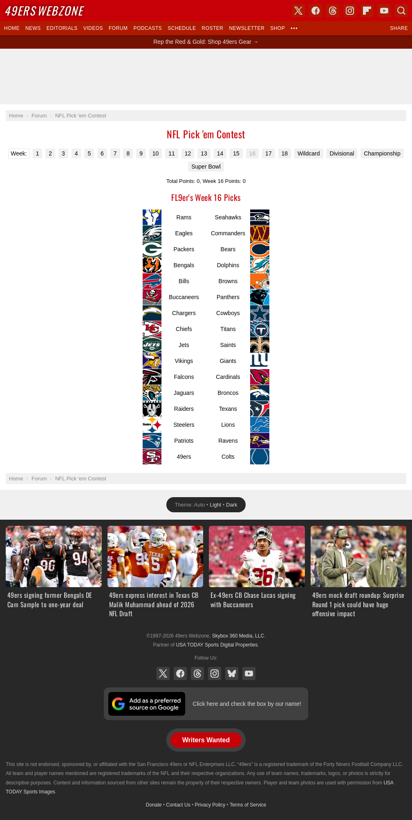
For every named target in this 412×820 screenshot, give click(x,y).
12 (188, 153)
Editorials (62, 28)
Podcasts (147, 28)
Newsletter (246, 28)
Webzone (43, 10)
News (33, 28)
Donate (154, 805)
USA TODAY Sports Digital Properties (217, 645)
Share (399, 28)
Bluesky (231, 673)
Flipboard (367, 10)
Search (401, 10)
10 (155, 153)
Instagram (214, 673)
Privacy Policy (210, 805)
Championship (382, 153)
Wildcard (309, 153)
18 (285, 153)
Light (215, 505)
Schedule (182, 28)
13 (204, 153)
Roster (212, 28)
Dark (231, 505)
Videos (93, 28)
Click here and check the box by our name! (247, 704)
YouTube (248, 673)
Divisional (341, 153)
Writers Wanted (206, 740)
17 (268, 153)
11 (171, 153)
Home (12, 28)
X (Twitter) (163, 673)
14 (220, 153)
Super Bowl (206, 166)
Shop (277, 28)
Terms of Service (248, 805)
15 (236, 153)
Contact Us (178, 805)
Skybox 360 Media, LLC (238, 636)
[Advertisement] (206, 76)
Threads (197, 673)
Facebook (180, 673)
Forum (118, 28)
